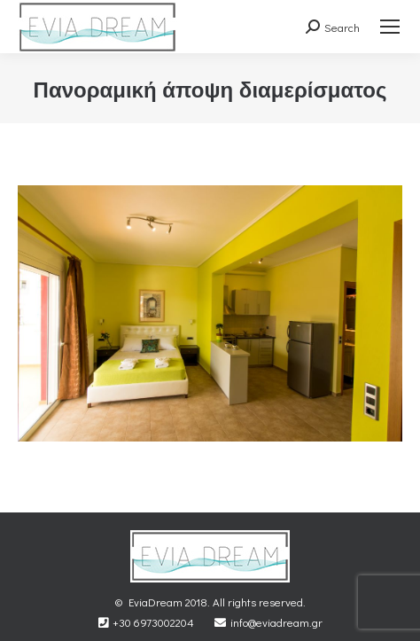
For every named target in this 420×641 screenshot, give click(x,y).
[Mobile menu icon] (389, 26)
